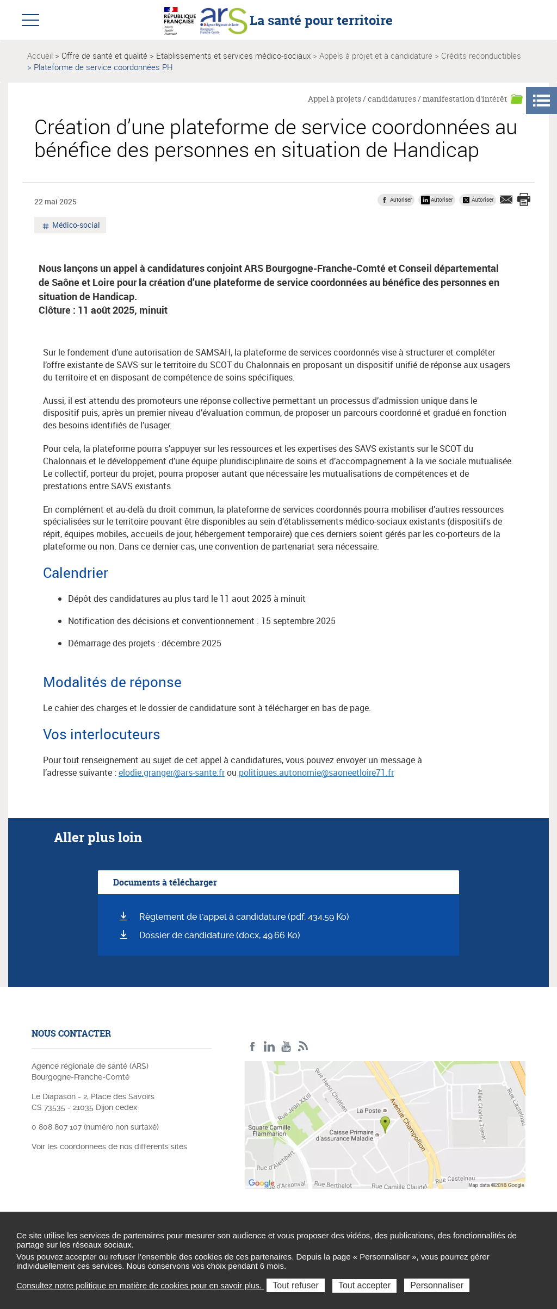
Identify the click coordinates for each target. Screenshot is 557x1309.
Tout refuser (295, 1285)
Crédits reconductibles (481, 55)
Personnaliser (436, 1285)
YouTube (286, 1046)
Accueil (40, 55)
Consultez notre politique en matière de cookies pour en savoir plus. (140, 1285)
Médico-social (75, 226)
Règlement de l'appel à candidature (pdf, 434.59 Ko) (244, 917)
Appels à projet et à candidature (375, 55)
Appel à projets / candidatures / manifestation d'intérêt (407, 99)
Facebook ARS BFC (252, 1046)
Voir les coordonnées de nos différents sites (109, 1146)
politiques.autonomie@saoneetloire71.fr (316, 772)
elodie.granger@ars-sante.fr (172, 772)
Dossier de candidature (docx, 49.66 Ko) (219, 935)
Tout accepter (364, 1285)
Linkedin (269, 1046)
